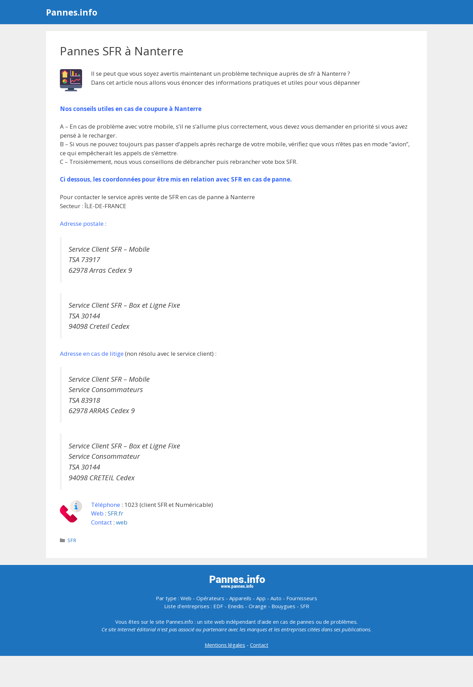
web (121, 522)
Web (185, 598)
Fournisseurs (301, 598)
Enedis (236, 606)
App (261, 598)
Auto (276, 598)
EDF (218, 606)
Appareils (240, 598)
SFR (72, 540)
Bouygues (283, 606)
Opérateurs (210, 598)
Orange (258, 606)
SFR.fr (115, 513)
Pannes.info (71, 12)
